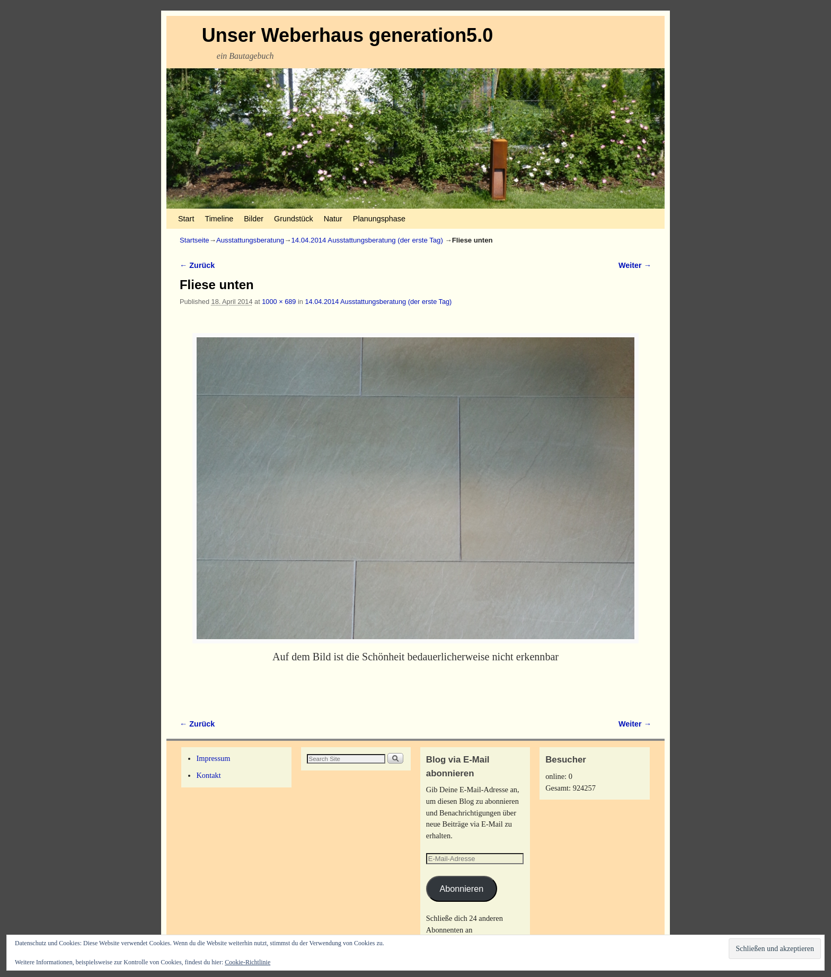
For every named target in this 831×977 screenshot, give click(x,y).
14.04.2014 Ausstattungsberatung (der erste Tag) (367, 240)
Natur (333, 218)
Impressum (213, 758)
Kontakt (208, 775)
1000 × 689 (279, 302)
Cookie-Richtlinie (247, 962)
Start (186, 218)
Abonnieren (461, 888)
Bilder (253, 218)
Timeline (219, 218)
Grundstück (293, 218)
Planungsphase (379, 218)
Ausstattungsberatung (250, 240)
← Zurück (197, 265)
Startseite (194, 240)
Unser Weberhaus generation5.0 (347, 35)
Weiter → (634, 265)
